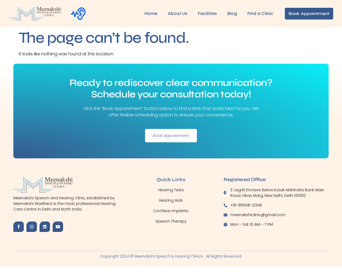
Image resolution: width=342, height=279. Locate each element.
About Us (178, 13)
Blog (232, 13)
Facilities (207, 13)
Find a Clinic (260, 13)
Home (151, 13)
